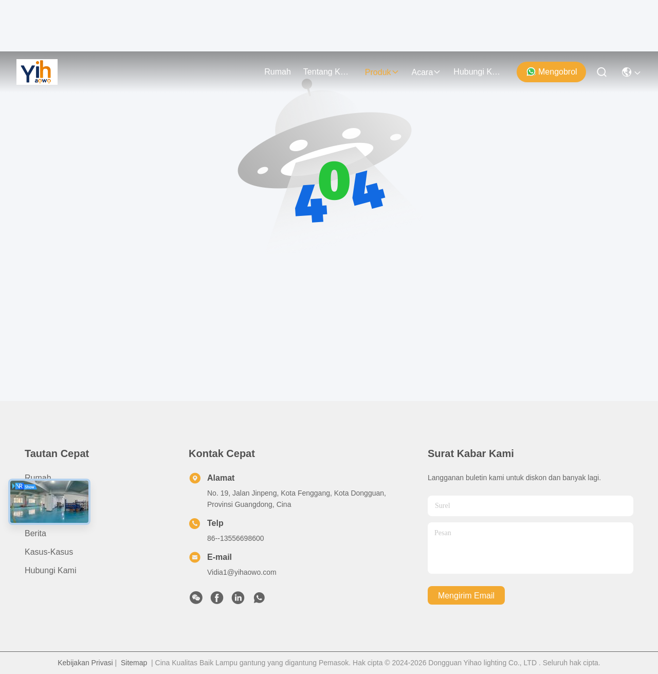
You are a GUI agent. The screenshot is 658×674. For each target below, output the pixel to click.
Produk (382, 72)
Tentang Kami (328, 71)
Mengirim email (466, 595)
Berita (35, 533)
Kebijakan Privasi (85, 663)
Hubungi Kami (478, 71)
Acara (427, 72)
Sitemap (134, 663)
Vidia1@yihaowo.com (242, 572)
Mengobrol (551, 71)
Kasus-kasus (49, 552)
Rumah (277, 71)
